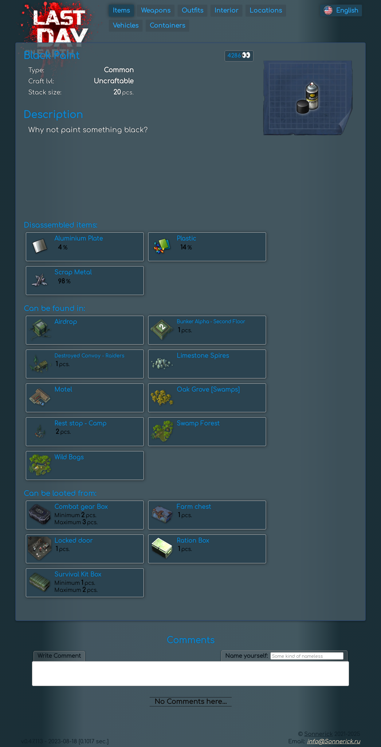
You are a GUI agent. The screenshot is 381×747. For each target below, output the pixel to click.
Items (121, 10)
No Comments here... (191, 701)
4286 (239, 55)
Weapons (156, 10)
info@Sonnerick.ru (333, 741)
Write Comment (59, 656)
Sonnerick (318, 734)
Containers (167, 25)
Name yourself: (246, 656)
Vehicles (126, 25)
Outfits (192, 10)
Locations (265, 10)
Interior (226, 10)
